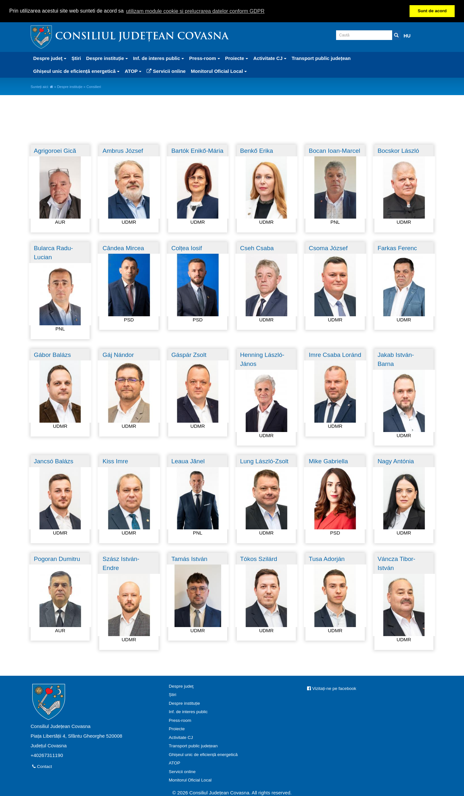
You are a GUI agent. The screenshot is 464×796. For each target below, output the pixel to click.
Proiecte (177, 728)
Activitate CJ (181, 737)
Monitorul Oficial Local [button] (219, 71)
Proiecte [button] (236, 58)
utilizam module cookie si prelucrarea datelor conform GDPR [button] (195, 11)
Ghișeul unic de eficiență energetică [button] (76, 71)
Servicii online (166, 71)
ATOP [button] (133, 71)
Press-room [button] (204, 58)
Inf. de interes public (188, 711)
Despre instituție (69, 87)
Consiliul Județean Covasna (141, 37)
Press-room (180, 720)
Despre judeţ (181, 686)
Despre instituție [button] (107, 58)
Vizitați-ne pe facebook (331, 688)
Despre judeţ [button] (49, 58)
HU (407, 35)
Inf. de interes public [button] (158, 58)
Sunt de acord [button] (432, 10)
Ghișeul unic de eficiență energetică (203, 754)
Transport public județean (321, 58)
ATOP (174, 763)
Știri (76, 58)
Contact (42, 766)
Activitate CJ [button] (269, 58)
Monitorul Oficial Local (190, 780)
